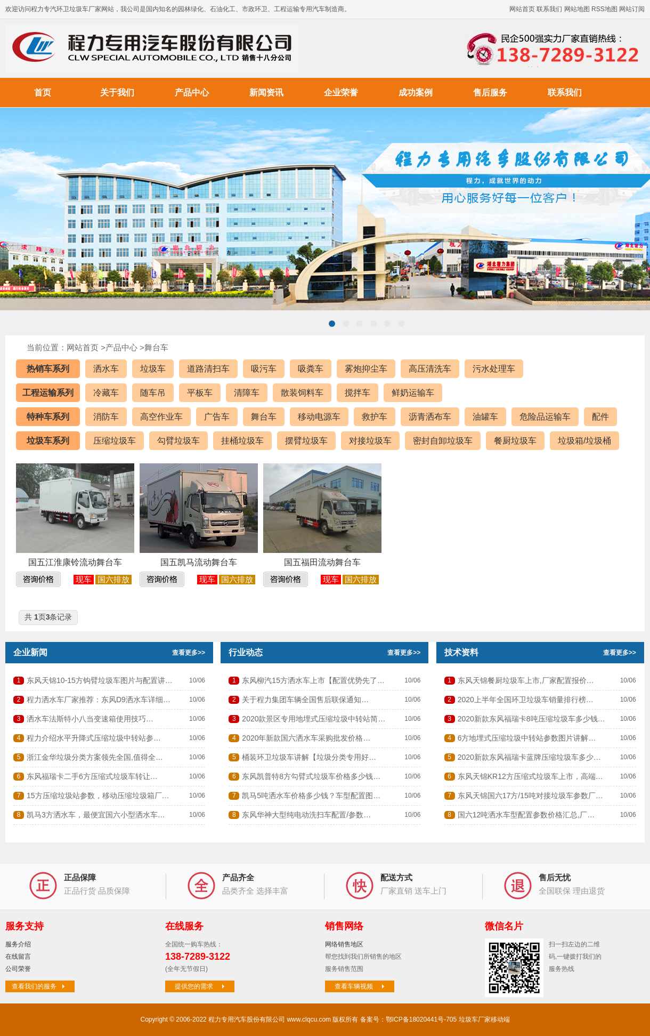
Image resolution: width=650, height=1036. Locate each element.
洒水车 (106, 368)
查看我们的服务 (39, 986)
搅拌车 (357, 392)
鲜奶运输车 (413, 392)
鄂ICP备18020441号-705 (421, 1019)
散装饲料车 (302, 392)
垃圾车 (153, 368)
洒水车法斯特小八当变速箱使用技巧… (90, 718)
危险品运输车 (545, 416)
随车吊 (153, 392)
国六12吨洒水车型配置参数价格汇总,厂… (526, 814)
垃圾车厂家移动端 (484, 1019)
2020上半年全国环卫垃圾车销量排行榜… (526, 699)
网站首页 (522, 9)
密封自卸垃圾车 (443, 440)
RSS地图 (604, 9)
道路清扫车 (208, 368)
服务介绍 (18, 944)
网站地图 (577, 9)
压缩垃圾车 (114, 440)
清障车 (246, 392)
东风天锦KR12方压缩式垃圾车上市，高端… (530, 776)
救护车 (374, 416)
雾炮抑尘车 (366, 368)
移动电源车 (319, 416)
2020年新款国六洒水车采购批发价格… (306, 738)
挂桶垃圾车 (242, 440)
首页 (42, 92)
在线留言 (18, 956)
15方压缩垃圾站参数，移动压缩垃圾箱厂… (98, 795)
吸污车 (264, 368)
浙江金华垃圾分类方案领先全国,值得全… (95, 757)
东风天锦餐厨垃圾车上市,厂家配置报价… (526, 680)
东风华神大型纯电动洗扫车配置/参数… (306, 814)
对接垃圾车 (370, 440)
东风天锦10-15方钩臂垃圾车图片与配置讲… (100, 680)
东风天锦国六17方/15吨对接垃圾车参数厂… (530, 795)
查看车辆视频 (361, 986)
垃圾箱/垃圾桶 (584, 440)
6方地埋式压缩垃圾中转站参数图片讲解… (527, 738)
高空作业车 (161, 416)
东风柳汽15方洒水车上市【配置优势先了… (313, 680)
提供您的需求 (201, 986)
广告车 (217, 416)
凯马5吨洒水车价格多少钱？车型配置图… (311, 795)
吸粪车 (310, 368)
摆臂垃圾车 (306, 440)
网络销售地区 (344, 944)
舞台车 (156, 347)
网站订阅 (632, 9)
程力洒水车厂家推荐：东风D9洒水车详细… (98, 699)
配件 (600, 416)
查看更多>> (188, 652)
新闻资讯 (266, 92)
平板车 (200, 392)
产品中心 (192, 92)
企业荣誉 (341, 92)
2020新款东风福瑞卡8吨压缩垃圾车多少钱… (531, 718)
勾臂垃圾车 (178, 440)
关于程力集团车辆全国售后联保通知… (305, 699)
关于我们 (117, 92)
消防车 (106, 416)
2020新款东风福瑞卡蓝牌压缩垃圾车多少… (529, 757)
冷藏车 (106, 392)
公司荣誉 (18, 969)
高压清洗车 (430, 368)
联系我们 (549, 9)
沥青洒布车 (430, 416)
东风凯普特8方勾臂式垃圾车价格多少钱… (311, 776)
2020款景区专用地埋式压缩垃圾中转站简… (313, 718)
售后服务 (490, 92)
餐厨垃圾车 (515, 440)
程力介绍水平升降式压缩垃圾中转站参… (94, 738)
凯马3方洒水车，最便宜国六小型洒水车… (96, 814)
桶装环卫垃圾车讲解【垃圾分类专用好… (309, 757)
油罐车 (485, 416)
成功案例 (416, 92)
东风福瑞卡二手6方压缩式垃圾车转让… (92, 776)
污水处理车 (494, 368)
